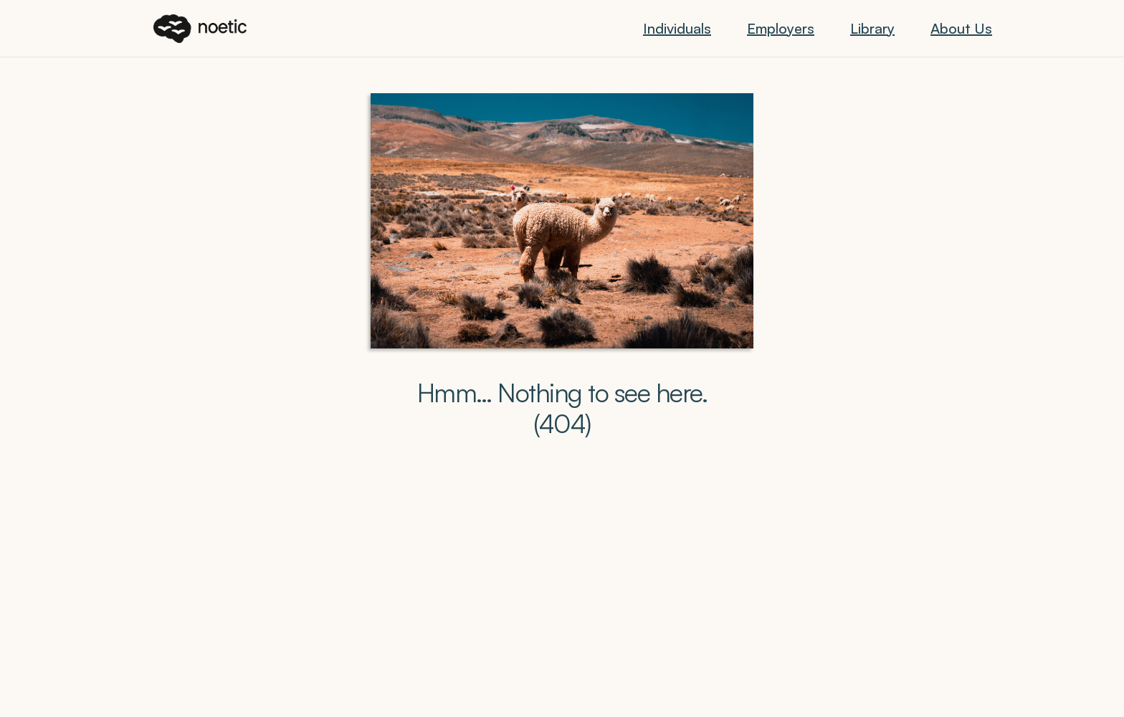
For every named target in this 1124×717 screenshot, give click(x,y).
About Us (961, 28)
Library (872, 28)
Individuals (677, 28)
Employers (780, 28)
